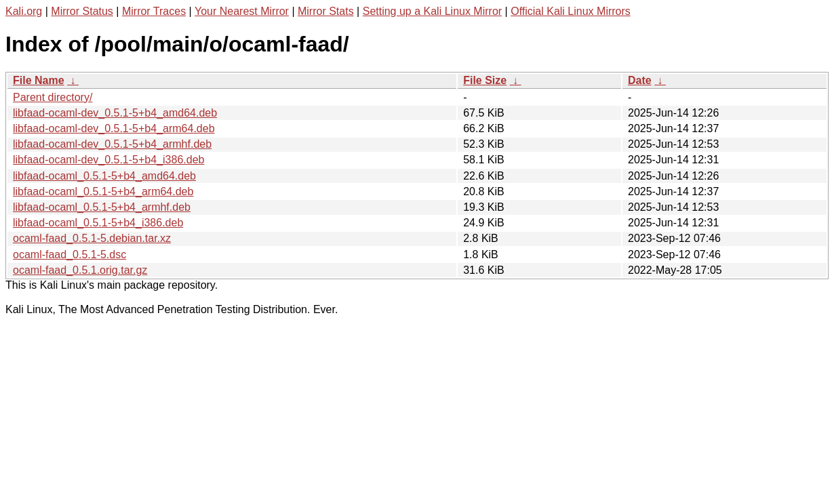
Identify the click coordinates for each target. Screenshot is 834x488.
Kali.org (23, 11)
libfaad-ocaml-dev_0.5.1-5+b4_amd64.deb (115, 113)
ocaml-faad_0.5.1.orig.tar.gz (80, 270)
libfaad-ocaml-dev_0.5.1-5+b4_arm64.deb (114, 128)
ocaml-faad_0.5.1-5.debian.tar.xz (92, 238)
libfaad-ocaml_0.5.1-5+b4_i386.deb (98, 222)
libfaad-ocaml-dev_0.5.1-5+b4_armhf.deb (112, 144)
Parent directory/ (52, 97)
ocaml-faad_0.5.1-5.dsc (69, 254)
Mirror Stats (326, 11)
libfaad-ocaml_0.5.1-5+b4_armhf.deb (102, 207)
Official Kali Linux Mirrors (571, 11)
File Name (38, 80)
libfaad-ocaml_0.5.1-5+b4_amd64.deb (104, 176)
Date (640, 80)
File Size (485, 80)
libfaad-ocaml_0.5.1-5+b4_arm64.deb (103, 191)
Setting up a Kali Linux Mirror (432, 11)
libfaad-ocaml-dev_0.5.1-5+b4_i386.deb (108, 159)
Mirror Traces (154, 11)
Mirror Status (82, 11)
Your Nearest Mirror (242, 11)
